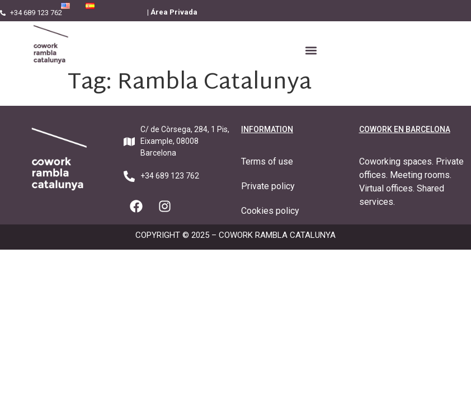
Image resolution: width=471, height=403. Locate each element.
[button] (311, 50)
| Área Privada (172, 12)
